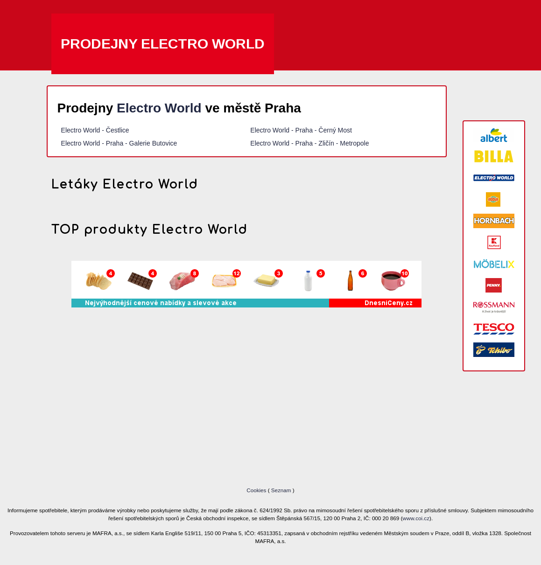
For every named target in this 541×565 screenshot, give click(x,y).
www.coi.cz (415, 518)
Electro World (159, 108)
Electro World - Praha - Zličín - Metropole (309, 143)
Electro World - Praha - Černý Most (301, 130)
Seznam (281, 490)
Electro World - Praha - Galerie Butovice (119, 143)
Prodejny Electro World (163, 43)
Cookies (256, 490)
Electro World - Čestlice (95, 130)
